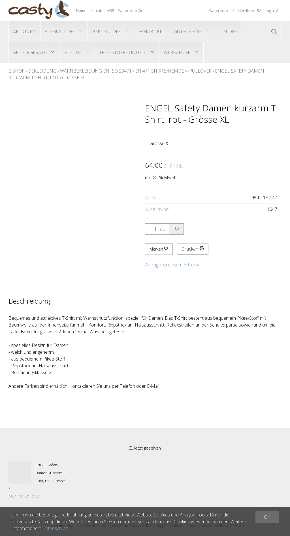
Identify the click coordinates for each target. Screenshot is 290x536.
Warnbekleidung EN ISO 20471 (96, 71)
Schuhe (73, 52)
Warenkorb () (130, 10)
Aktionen (24, 31)
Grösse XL (74, 78)
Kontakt (96, 10)
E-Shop (16, 71)
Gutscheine (188, 31)
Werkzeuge (177, 52)
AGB (110, 10)
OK (267, 517)
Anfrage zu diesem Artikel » (172, 265)
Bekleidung (106, 31)
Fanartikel (151, 31)
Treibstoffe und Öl (122, 52)
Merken (159, 249)
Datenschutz (55, 528)
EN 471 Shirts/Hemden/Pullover (173, 71)
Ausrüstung (59, 31)
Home (81, 10)
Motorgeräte (29, 52)
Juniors (228, 31)
